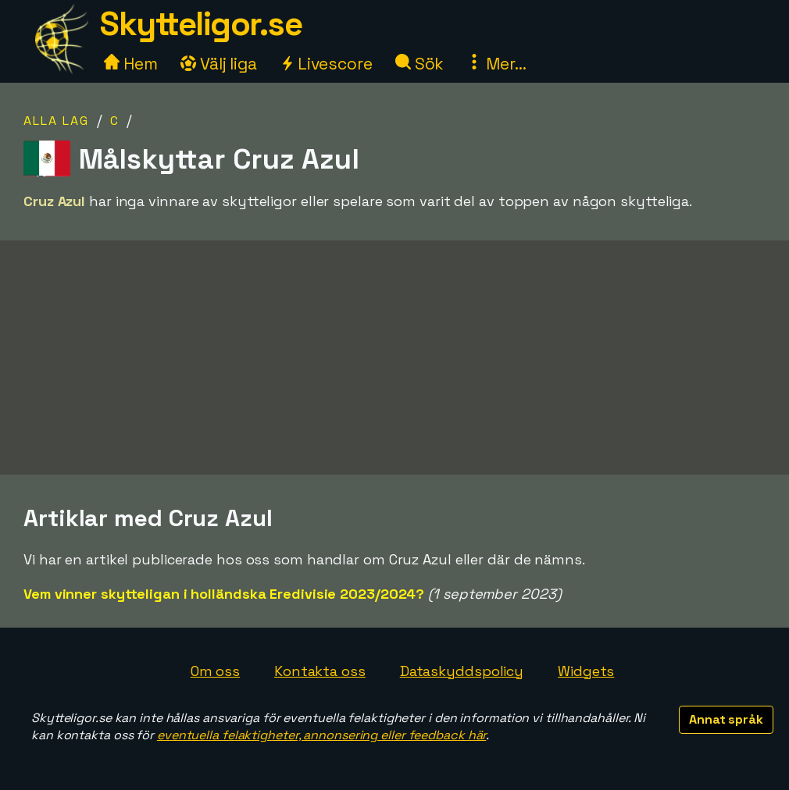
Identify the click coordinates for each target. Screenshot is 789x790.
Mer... (496, 63)
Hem (131, 63)
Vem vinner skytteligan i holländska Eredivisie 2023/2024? (223, 594)
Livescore (326, 63)
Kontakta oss (320, 671)
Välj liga (218, 63)
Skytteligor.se (201, 23)
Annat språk (726, 719)
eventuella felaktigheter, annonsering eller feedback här (321, 735)
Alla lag (56, 120)
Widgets (586, 671)
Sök (419, 63)
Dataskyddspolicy (461, 671)
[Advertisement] (394, 357)
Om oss (215, 671)
